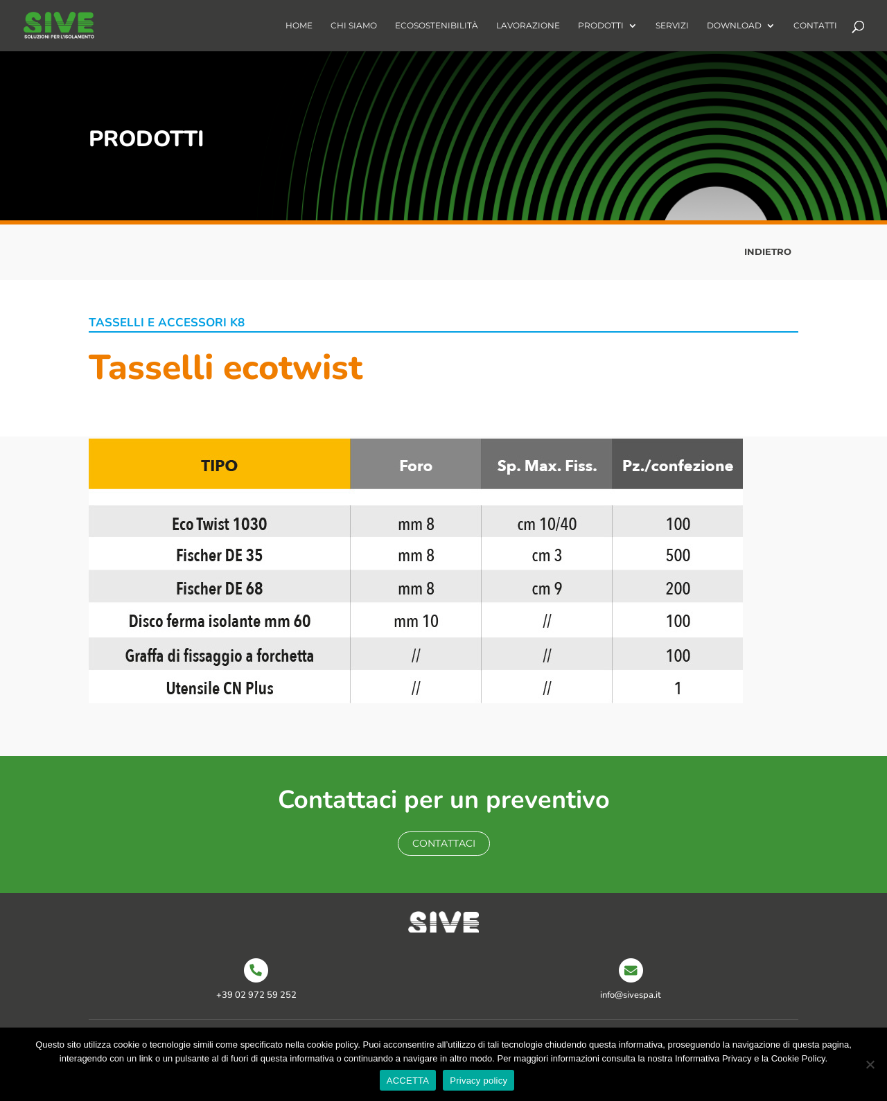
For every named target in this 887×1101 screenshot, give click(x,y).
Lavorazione (528, 25)
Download (734, 25)
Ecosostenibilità (436, 25)
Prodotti (601, 25)
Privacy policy (478, 1080)
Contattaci (443, 843)
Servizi (672, 25)
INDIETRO (767, 251)
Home (299, 25)
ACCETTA (408, 1080)
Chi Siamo (354, 25)
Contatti (815, 25)
